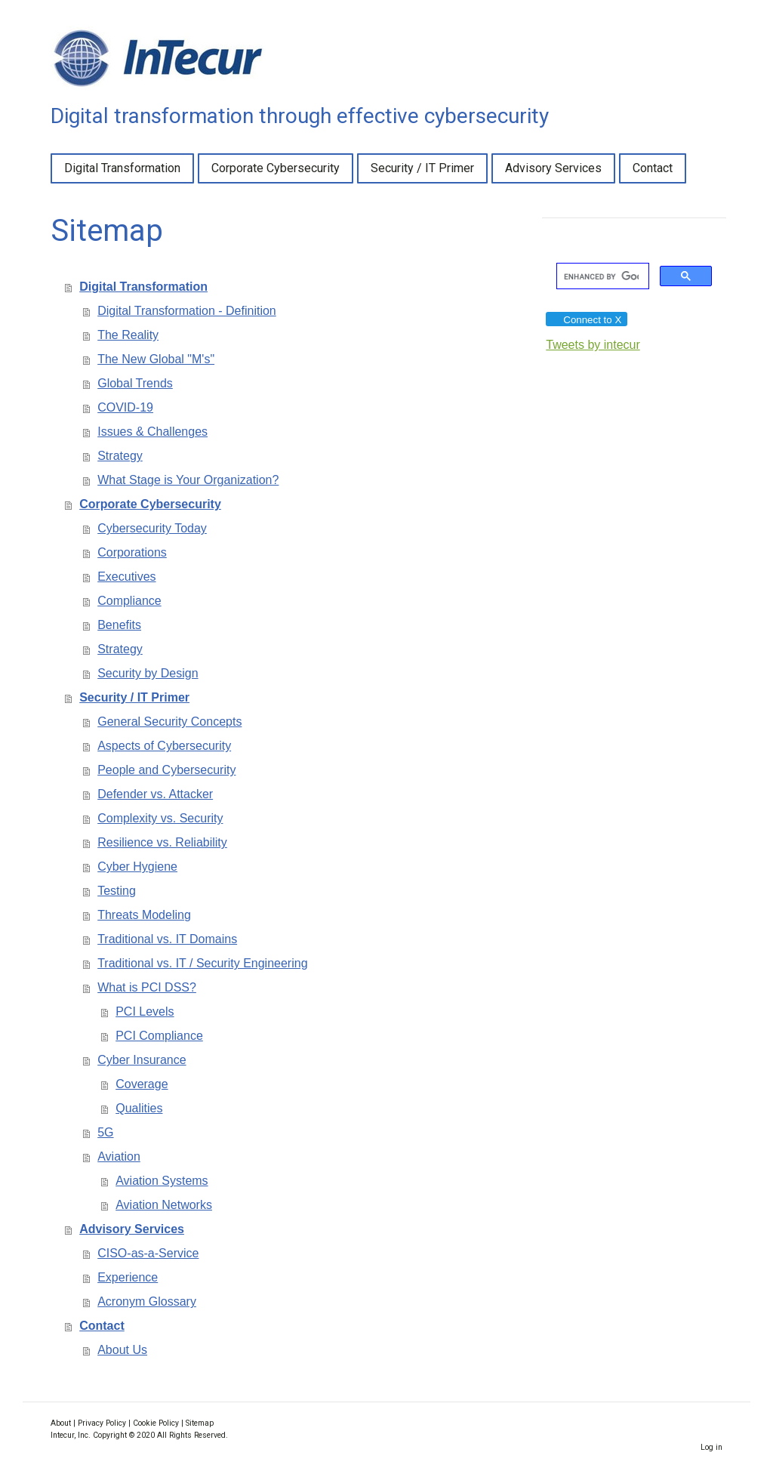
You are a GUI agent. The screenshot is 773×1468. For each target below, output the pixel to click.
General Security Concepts (169, 721)
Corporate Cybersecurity (275, 168)
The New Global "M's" (155, 359)
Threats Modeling (144, 914)
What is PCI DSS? (146, 987)
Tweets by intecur (593, 344)
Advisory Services (553, 168)
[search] (601, 276)
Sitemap (200, 1423)
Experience (127, 1277)
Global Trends (135, 383)
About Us (122, 1349)
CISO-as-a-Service (148, 1253)
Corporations (132, 552)
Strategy (120, 455)
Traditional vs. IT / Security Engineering (202, 963)
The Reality (128, 334)
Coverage (141, 1084)
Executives (126, 576)
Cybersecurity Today (152, 528)
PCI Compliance (159, 1035)
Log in (711, 1447)
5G (105, 1132)
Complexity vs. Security (160, 818)
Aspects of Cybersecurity (164, 745)
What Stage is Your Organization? (188, 479)
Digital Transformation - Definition (186, 310)
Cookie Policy (156, 1423)
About (61, 1423)
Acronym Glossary (146, 1301)
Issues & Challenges (152, 431)
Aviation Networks (163, 1204)
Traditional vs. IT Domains (167, 939)
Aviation (118, 1156)
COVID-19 (125, 407)
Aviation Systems (161, 1180)
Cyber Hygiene (137, 866)
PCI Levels (144, 1011)
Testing (116, 890)
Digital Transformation (122, 168)
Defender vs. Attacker (155, 794)
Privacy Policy (102, 1423)
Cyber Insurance (141, 1059)
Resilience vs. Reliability (162, 842)
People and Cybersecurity (166, 769)
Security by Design (147, 673)
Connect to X (585, 319)
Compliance (129, 600)
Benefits (119, 624)
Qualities (138, 1108)
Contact (653, 168)
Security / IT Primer (422, 168)
